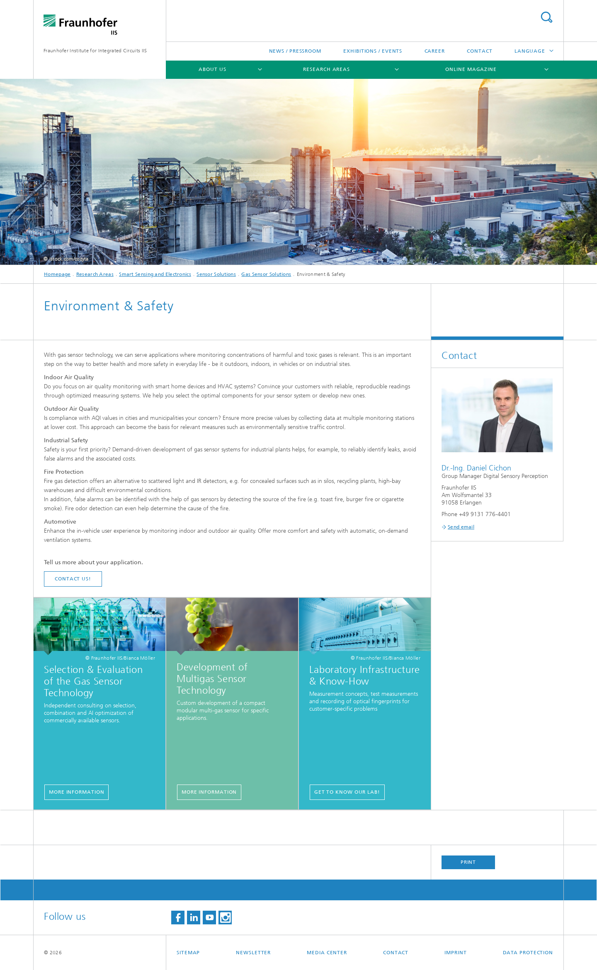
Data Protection (528, 952)
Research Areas (326, 69)
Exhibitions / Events (372, 51)
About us (212, 69)
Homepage (57, 274)
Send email (461, 527)
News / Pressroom (295, 51)
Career (435, 51)
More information (76, 792)
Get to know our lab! (347, 792)
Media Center (327, 952)
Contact (479, 51)
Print (468, 862)
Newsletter (253, 952)
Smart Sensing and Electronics (155, 274)
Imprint (455, 952)
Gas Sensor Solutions (266, 274)
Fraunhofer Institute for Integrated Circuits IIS (95, 51)
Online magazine (471, 69)
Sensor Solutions (216, 274)
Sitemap (188, 952)
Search (546, 17)
